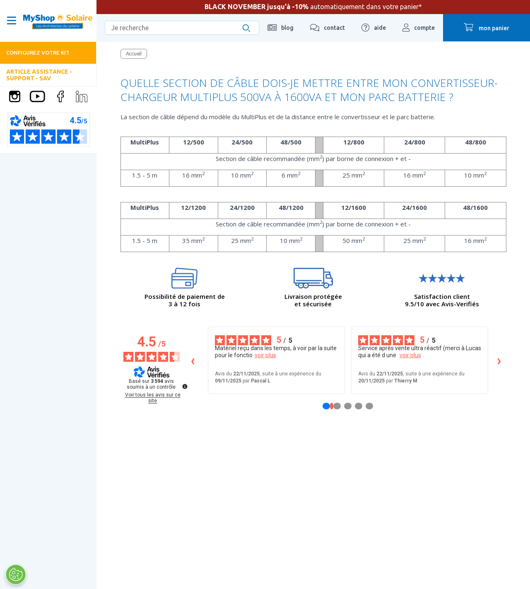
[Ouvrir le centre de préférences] (15, 574)
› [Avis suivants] (499, 360)
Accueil (134, 53)
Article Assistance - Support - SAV (39, 74)
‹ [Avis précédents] (192, 360)
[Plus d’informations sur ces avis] (184, 385)
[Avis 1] (331, 406)
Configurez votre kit (38, 52)
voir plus (265, 355)
